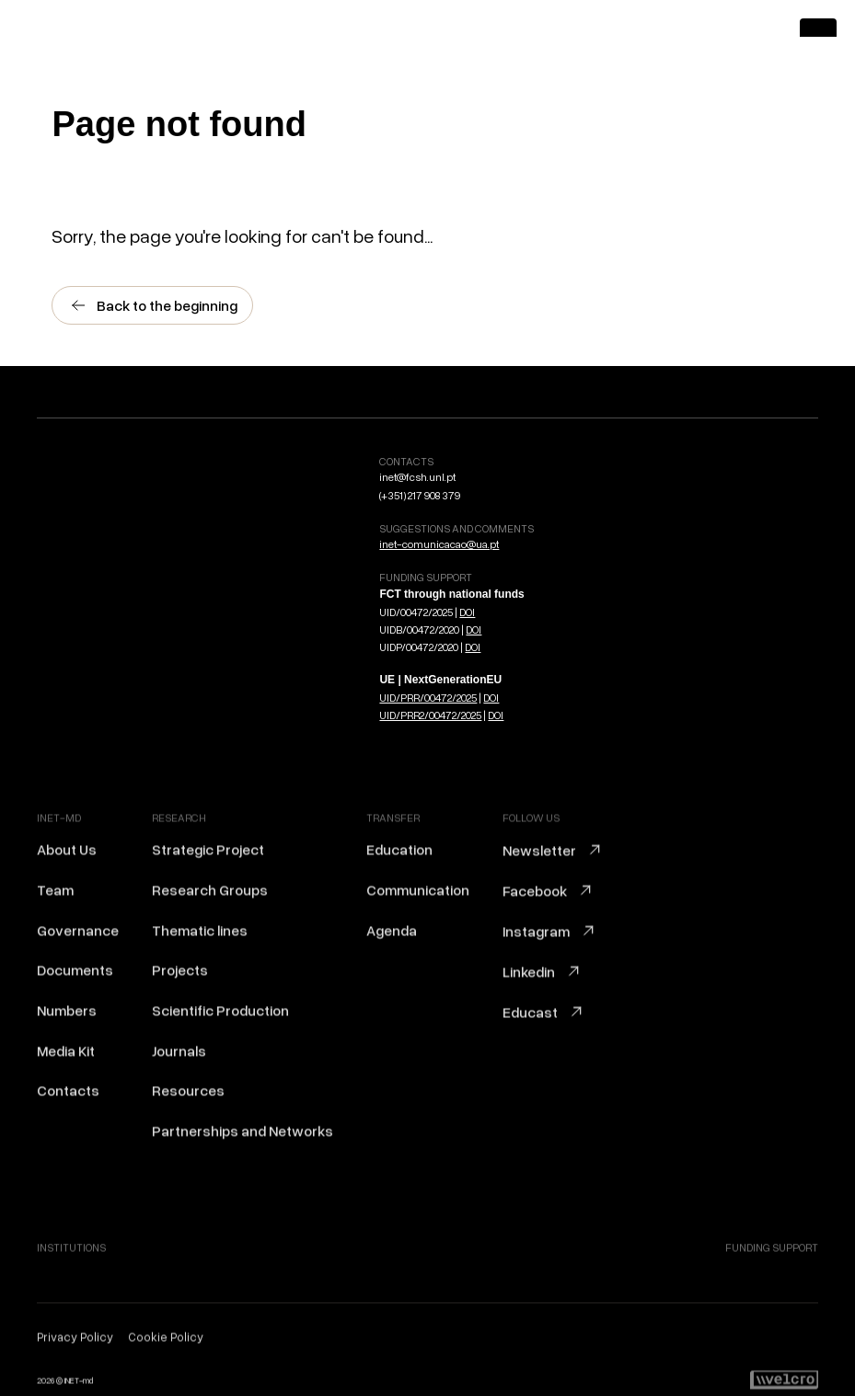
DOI (467, 612)
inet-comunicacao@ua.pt (439, 544)
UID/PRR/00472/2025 (428, 697)
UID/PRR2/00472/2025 (430, 715)
